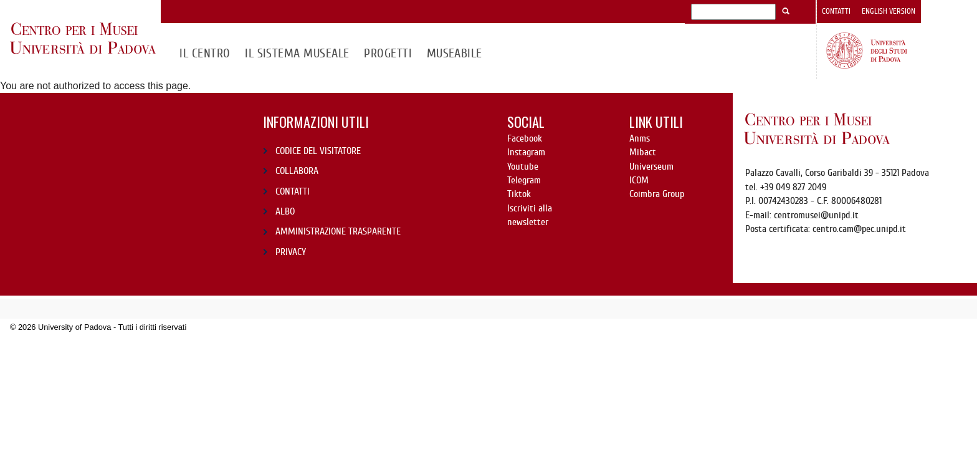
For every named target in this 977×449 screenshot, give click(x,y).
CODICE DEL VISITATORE (318, 151)
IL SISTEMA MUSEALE (297, 53)
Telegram (524, 180)
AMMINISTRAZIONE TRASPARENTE (338, 231)
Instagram (526, 152)
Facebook (524, 138)
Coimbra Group (656, 194)
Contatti (836, 11)
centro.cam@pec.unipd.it (859, 228)
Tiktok (519, 194)
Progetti (388, 53)
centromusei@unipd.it (816, 215)
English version (888, 11)
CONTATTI (292, 191)
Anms (639, 138)
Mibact (642, 152)
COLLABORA (296, 170)
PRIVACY (290, 252)
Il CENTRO (204, 53)
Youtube (522, 166)
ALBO (285, 211)
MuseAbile (454, 53)
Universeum (651, 166)
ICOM (639, 180)
